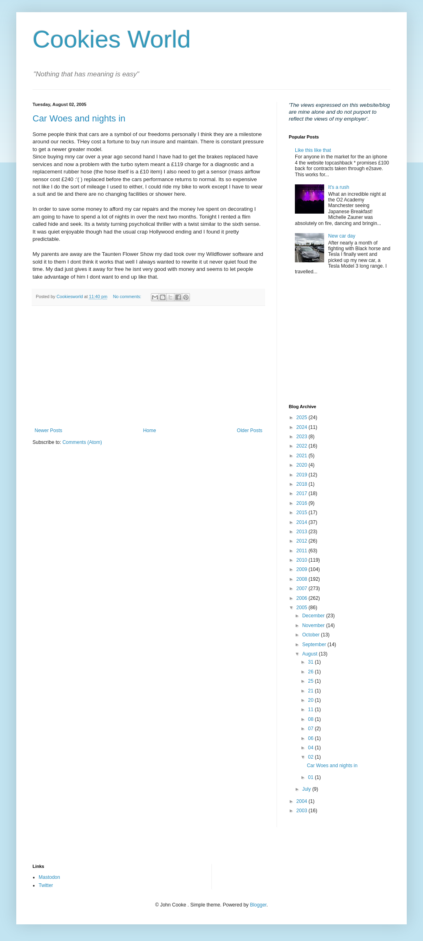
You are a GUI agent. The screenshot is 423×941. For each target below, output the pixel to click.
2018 (303, 484)
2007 (303, 588)
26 (311, 672)
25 (311, 681)
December (314, 616)
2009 (303, 569)
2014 (303, 522)
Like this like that (313, 150)
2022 (303, 446)
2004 (303, 801)
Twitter (46, 885)
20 (311, 700)
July (307, 789)
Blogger (258, 905)
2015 (303, 512)
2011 (303, 551)
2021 (303, 456)
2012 (303, 541)
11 (311, 709)
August (310, 654)
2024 (303, 427)
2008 (303, 579)
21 (311, 691)
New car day (341, 236)
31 (311, 662)
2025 (303, 417)
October (311, 635)
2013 (303, 531)
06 (311, 738)
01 (311, 777)
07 (311, 728)
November (314, 625)
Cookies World (112, 39)
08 (311, 719)
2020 (303, 465)
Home (149, 430)
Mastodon (49, 877)
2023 (303, 436)
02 (311, 757)
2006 (303, 598)
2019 (303, 475)
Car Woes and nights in (79, 118)
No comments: (128, 296)
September (314, 644)
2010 (303, 560)
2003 (303, 810)
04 (311, 748)
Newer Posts (48, 430)
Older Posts (249, 430)
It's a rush (338, 187)
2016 (303, 503)
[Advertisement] (148, 367)
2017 (303, 493)
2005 (303, 607)
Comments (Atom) (82, 442)
